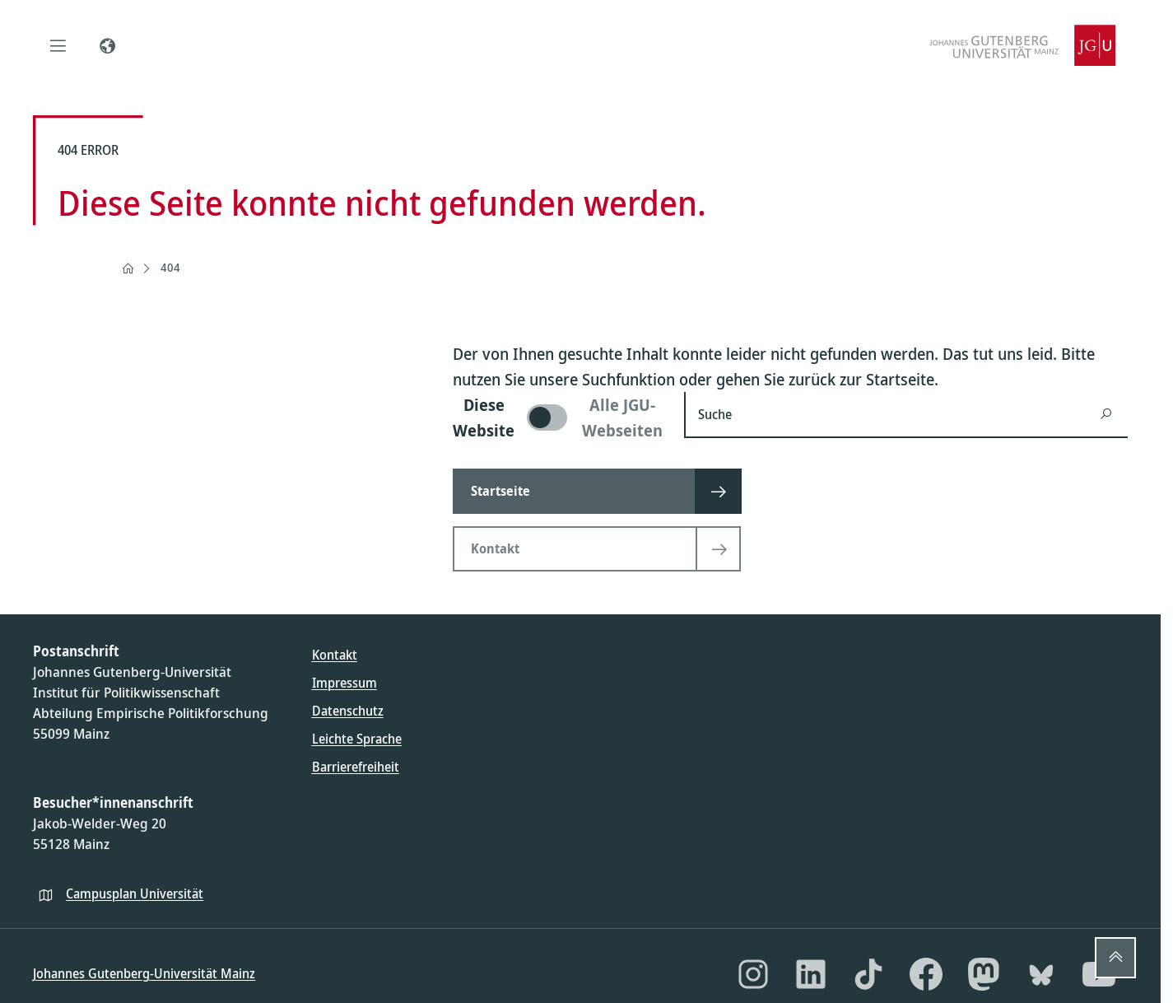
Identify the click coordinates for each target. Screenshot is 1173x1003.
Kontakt (334, 655)
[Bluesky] (1041, 974)
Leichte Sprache (357, 739)
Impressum (344, 683)
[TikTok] (868, 974)
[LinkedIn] (810, 974)
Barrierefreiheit (355, 767)
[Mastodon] (983, 974)
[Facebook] (926, 974)
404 (170, 267)
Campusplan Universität (134, 893)
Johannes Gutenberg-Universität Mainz (144, 973)
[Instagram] (753, 974)
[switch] (558, 417)
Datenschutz (348, 711)
